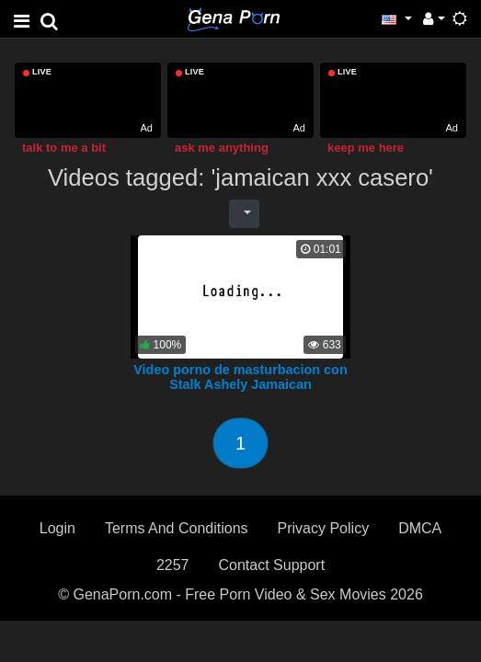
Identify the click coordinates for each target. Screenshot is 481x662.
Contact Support (271, 565)
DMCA (419, 528)
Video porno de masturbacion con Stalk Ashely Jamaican (240, 377)
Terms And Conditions (176, 528)
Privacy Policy (324, 528)
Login (57, 528)
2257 (172, 565)
